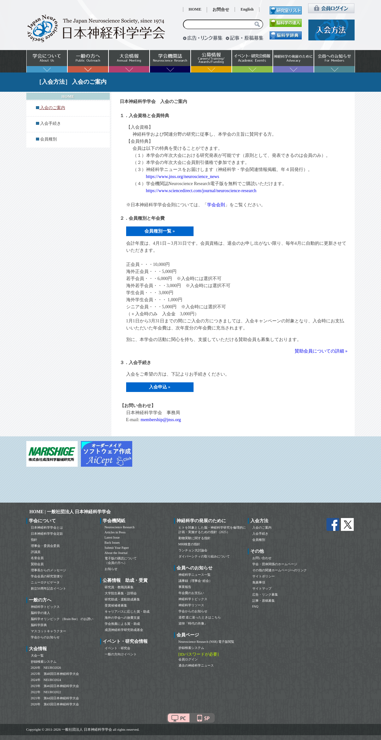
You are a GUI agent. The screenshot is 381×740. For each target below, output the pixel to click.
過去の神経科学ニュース (196, 665)
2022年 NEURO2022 (46, 692)
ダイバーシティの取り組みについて (204, 556)
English (247, 9)
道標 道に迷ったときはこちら (199, 617)
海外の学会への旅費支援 (122, 617)
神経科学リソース (191, 605)
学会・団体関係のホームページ (274, 564)
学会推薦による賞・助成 (122, 623)
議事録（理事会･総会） (195, 581)
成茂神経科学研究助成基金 (124, 630)
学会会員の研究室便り (47, 576)
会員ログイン (188, 659)
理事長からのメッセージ (48, 570)
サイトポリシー (263, 576)
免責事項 (258, 582)
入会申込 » (159, 387)
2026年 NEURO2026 (46, 667)
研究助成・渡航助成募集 (122, 599)
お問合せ (220, 9)
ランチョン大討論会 (192, 550)
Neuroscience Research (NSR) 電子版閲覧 (206, 641)
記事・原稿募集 (263, 600)
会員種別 (48, 139)
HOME (195, 9)
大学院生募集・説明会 (121, 593)
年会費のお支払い (191, 593)
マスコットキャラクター (48, 631)
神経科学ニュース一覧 (194, 574)
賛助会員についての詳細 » (321, 351)
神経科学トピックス (45, 606)
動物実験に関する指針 (194, 538)
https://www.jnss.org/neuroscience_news (182, 176)
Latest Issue (112, 537)
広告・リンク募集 (265, 594)
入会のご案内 (262, 527)
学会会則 (216, 204)
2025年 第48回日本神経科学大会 (55, 674)
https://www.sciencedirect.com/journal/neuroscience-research (201, 190)
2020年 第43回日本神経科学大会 (55, 704)
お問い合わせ (262, 558)
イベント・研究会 (117, 648)
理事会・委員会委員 (45, 546)
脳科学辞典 (39, 625)
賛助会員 (37, 564)
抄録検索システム (43, 661)
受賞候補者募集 (116, 605)
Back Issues (112, 542)
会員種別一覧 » (159, 231)
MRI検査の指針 (189, 544)
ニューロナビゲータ (45, 582)
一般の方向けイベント (121, 654)
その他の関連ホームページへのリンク (279, 570)
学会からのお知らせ (45, 637)
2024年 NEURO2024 (46, 680)
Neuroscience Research (120, 527)
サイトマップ (262, 588)
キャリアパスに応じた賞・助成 (127, 611)
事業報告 (184, 587)
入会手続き (50, 123)
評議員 (35, 552)
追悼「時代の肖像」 (192, 623)
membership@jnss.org (161, 419)
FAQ (255, 606)
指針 (34, 539)
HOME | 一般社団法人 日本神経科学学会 (70, 511)
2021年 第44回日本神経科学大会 (55, 698)
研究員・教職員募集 (119, 587)
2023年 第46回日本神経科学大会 (55, 686)
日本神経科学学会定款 (47, 533)
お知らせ (111, 569)
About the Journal (116, 553)
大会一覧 (37, 655)
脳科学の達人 (40, 613)
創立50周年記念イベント (48, 588)
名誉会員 (37, 558)
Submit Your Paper (117, 547)
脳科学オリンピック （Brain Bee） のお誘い (62, 619)
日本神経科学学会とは (47, 527)
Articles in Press (115, 532)
